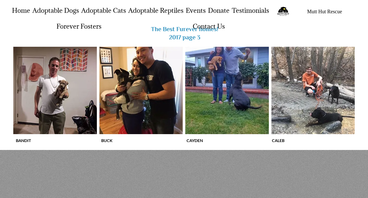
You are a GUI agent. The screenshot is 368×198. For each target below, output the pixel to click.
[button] (55, 90)
